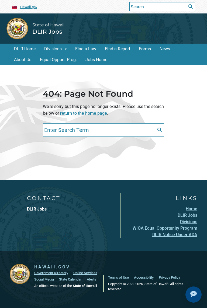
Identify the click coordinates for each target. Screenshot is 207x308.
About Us (22, 59)
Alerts (91, 279)
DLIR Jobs (47, 31)
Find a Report (117, 48)
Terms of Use (118, 277)
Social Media (44, 279)
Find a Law (85, 48)
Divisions (53, 48)
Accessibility (144, 277)
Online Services (85, 273)
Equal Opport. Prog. (58, 59)
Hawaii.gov (28, 7)
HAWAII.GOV (52, 267)
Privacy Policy (169, 277)
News (165, 48)
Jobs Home (96, 59)
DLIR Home (25, 48)
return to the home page (83, 113)
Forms (145, 48)
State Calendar (70, 279)
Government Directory (51, 273)
